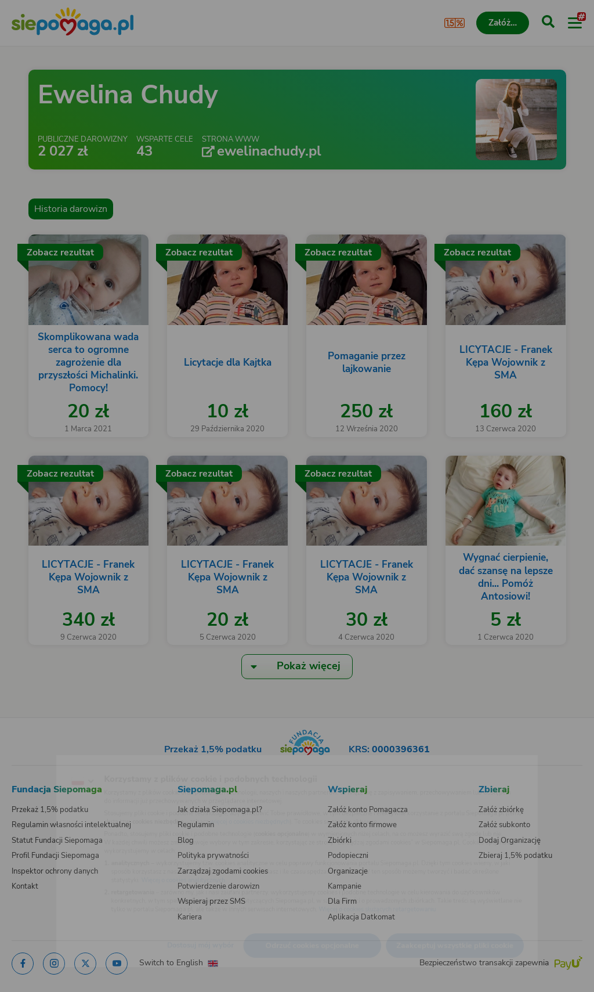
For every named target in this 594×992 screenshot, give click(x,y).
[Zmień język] (32, 763)
